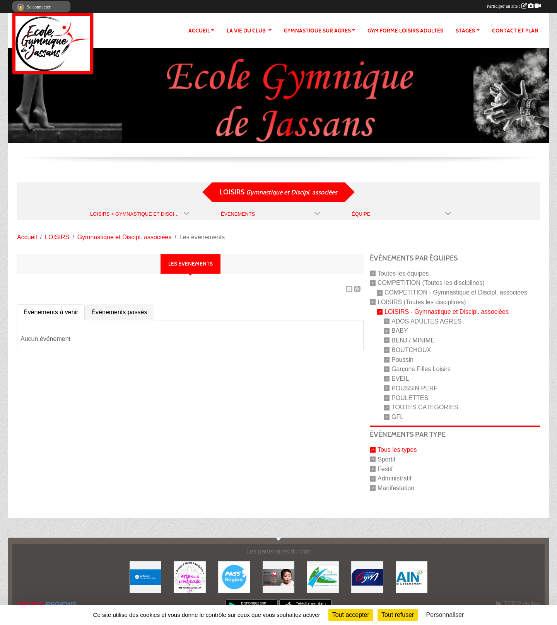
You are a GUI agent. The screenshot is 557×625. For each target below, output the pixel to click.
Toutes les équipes (403, 273)
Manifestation (396, 488)
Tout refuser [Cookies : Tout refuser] (397, 614)
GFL (397, 417)
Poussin (402, 359)
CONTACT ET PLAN (515, 30)
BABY (399, 330)
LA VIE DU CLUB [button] (247, 30)
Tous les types (397, 449)
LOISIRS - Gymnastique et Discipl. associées (446, 311)
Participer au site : (514, 6)
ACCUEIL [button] (199, 30)
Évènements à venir (51, 312)
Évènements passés (119, 312)
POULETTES (409, 397)
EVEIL (400, 378)
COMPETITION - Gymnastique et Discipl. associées (455, 292)
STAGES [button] (465, 30)
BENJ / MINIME (413, 340)
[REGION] (146, 577)
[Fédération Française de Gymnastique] (367, 577)
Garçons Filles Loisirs (421, 369)
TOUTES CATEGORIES (424, 407)
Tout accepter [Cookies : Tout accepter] (350, 614)
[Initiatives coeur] (279, 577)
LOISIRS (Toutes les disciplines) (422, 302)
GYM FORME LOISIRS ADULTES (405, 30)
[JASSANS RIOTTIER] (323, 577)
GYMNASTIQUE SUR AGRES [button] (317, 30)
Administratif (395, 478)
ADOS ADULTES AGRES (426, 321)
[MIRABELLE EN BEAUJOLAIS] (190, 577)
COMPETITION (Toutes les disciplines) (431, 282)
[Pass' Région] (234, 577)
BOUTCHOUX (411, 350)
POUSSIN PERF (414, 388)
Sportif (386, 459)
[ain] (412, 577)
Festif (385, 468)
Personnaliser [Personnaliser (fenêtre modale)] (445, 614)
